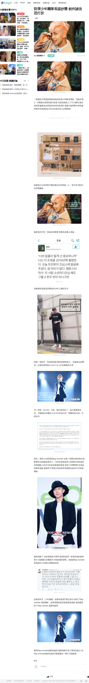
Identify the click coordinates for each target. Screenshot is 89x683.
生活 (54, 3)
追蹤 (51, 55)
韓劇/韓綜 (36, 3)
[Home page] (6, 3)
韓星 (29, 3)
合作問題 (29, 681)
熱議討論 (46, 3)
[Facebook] (81, 681)
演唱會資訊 (62, 3)
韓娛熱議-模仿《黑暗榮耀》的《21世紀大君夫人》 (16, 85)
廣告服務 (36, 681)
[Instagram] (86, 681)
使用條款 (9, 681)
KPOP (22, 3)
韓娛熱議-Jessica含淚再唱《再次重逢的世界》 (16, 93)
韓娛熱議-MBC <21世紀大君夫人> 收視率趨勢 (16, 89)
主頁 (16, 3)
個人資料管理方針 (19, 681)
